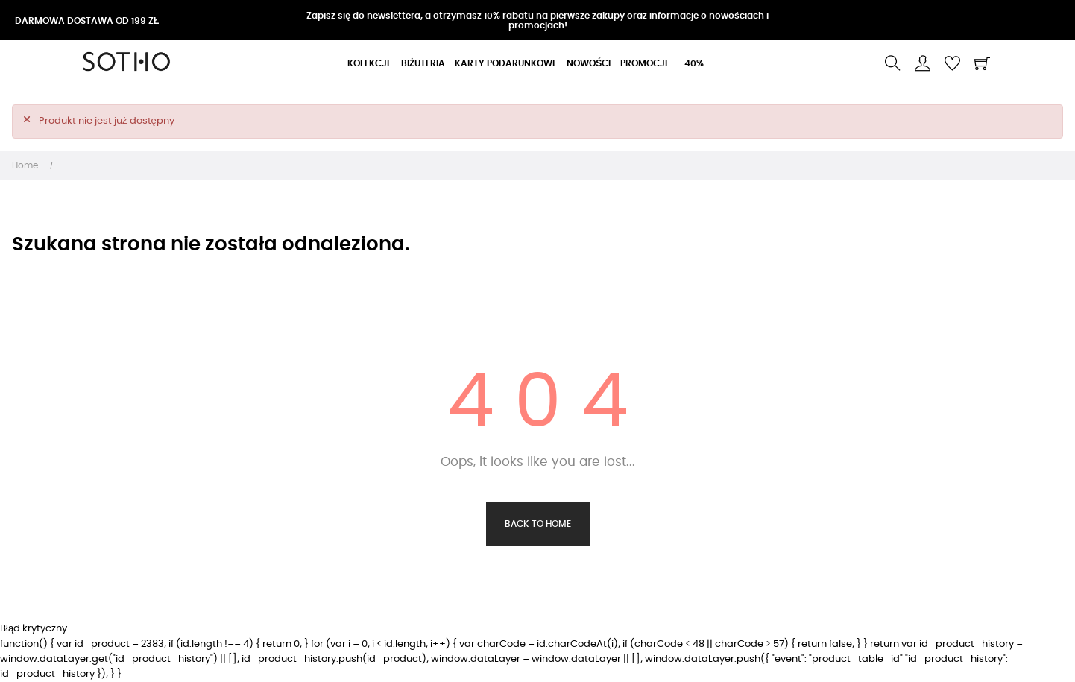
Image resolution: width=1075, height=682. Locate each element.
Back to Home (538, 524)
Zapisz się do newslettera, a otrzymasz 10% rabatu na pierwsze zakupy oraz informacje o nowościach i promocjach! (537, 20)
